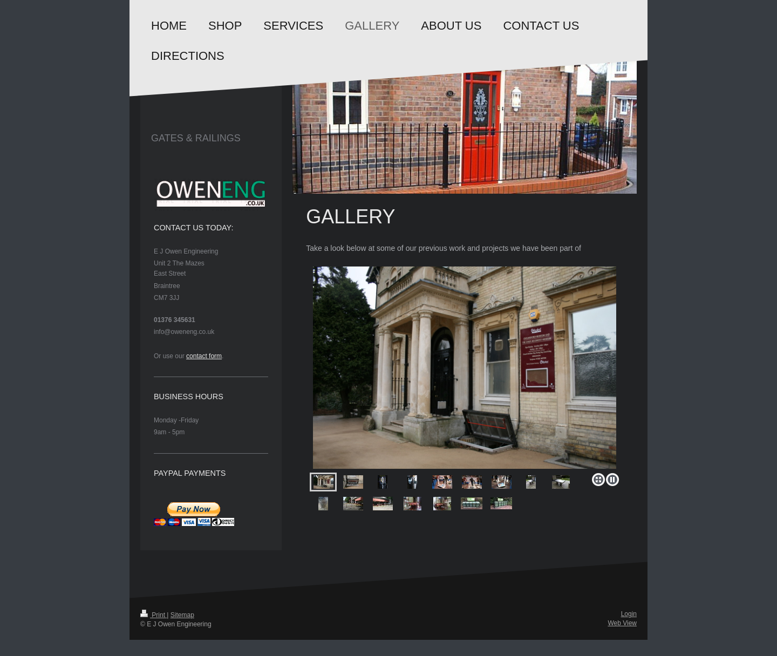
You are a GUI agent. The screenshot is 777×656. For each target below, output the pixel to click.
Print (153, 615)
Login (629, 614)
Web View (622, 623)
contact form (204, 356)
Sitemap (182, 615)
